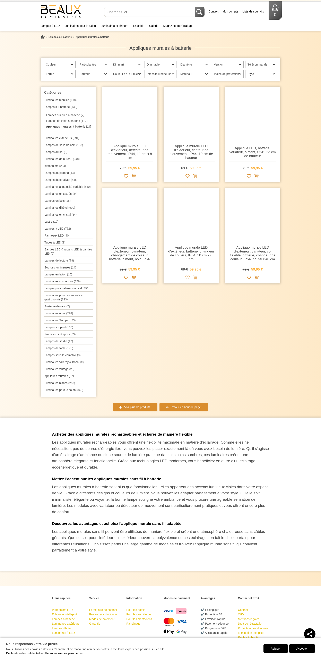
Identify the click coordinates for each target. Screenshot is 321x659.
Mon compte (230, 11)
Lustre (51, 221)
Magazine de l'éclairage (178, 25)
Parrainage (133, 623)
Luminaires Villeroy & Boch (64, 362)
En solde (138, 25)
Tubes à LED (54, 242)
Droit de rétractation (250, 623)
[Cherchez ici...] (150, 12)
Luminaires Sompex (60, 320)
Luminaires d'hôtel (59, 207)
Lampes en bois (57, 200)
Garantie (94, 623)
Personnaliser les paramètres (64, 653)
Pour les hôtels (135, 609)
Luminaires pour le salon (80, 25)
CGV (241, 614)
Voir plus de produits (137, 407)
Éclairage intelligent (64, 614)
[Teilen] (310, 634)
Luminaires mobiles (60, 100)
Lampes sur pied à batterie (65, 115)
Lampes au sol (55, 152)
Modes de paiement (101, 619)
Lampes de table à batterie (66, 120)
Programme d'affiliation (103, 614)
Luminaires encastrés (61, 193)
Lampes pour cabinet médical (66, 288)
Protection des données (253, 628)
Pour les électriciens (139, 619)
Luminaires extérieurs (114, 25)
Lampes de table (58, 348)
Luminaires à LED (63, 632)
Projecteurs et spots (60, 334)
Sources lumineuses (60, 267)
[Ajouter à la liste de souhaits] (126, 177)
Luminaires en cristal (60, 214)
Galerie (153, 25)
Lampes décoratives (61, 179)
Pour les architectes (138, 614)
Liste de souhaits (253, 11)
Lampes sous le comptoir (62, 355)
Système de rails (57, 306)
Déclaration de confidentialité (24, 653)
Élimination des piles (251, 632)
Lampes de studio (58, 341)
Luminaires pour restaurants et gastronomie (63, 297)
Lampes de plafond (59, 172)
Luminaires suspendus (62, 281)
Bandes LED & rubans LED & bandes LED (68, 251)
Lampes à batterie (63, 619)
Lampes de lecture (59, 260)
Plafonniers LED (62, 609)
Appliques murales (59, 376)
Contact (213, 11)
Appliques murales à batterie (68, 126)
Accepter (302, 648)
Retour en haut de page (186, 407)
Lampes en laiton (58, 274)
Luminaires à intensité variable (67, 186)
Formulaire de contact (103, 609)
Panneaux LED (57, 235)
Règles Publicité (248, 637)
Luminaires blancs (59, 383)
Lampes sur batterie (60, 107)
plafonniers (55, 166)
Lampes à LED (50, 25)
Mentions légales (248, 619)
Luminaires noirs (58, 313)
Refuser (276, 648)
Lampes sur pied (58, 327)
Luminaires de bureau (62, 159)
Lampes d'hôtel (61, 628)
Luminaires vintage (59, 369)
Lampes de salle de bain (63, 145)
